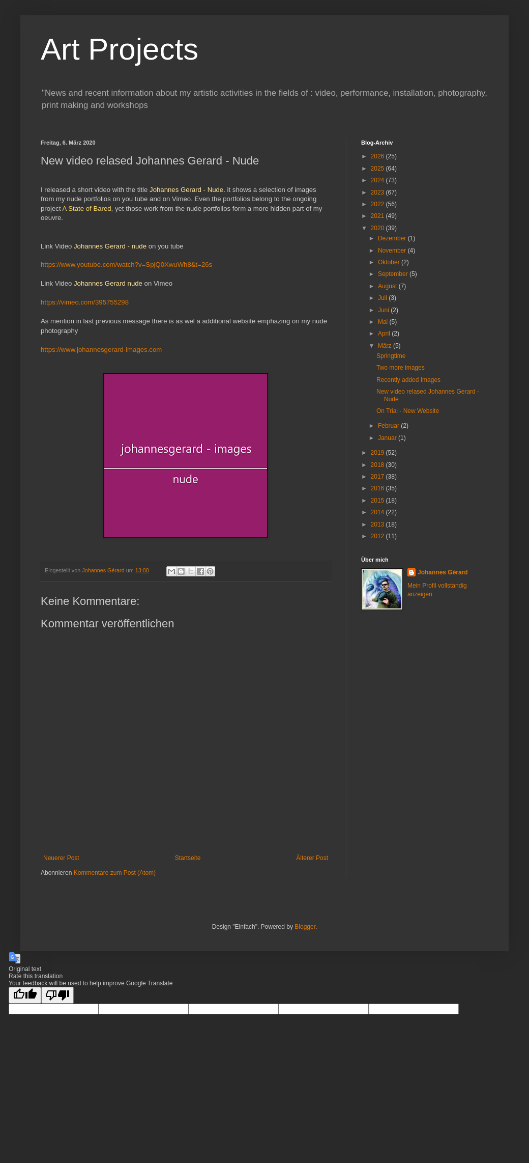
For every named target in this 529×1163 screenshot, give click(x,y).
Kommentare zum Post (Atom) (115, 872)
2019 (378, 452)
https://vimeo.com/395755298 (85, 302)
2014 (378, 512)
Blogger (305, 926)
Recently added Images (408, 379)
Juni (384, 310)
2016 (378, 488)
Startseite (188, 858)
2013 (378, 524)
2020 (378, 228)
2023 (378, 192)
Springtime (390, 355)
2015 (378, 500)
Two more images (400, 367)
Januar (388, 437)
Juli (383, 297)
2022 (378, 204)
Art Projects (119, 49)
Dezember (393, 238)
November (393, 250)
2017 (378, 476)
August (388, 286)
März (385, 345)
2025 (378, 168)
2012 (378, 536)
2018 (378, 464)
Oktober (389, 262)
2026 (378, 156)
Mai (384, 321)
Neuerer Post (61, 858)
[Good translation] (25, 995)
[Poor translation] (57, 995)
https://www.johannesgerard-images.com (101, 349)
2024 (378, 180)
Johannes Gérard (443, 572)
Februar (389, 425)
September (393, 274)
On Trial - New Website (407, 410)
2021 (378, 215)
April (385, 333)
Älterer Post (312, 858)
